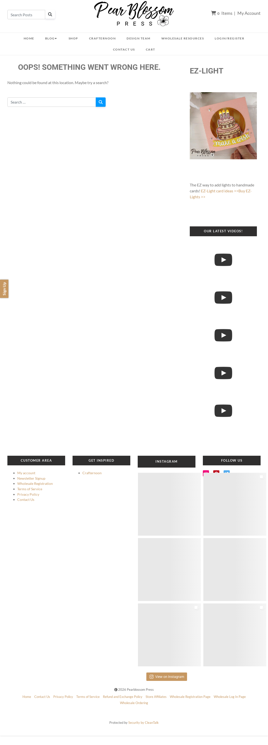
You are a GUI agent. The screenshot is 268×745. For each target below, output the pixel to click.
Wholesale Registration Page (190, 697)
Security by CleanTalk (143, 723)
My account (26, 473)
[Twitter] (227, 473)
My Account (249, 13)
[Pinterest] (216, 473)
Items (221, 13)
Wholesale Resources (182, 38)
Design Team (139, 38)
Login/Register (229, 38)
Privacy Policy (28, 494)
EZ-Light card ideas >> (219, 190)
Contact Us (124, 49)
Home (29, 38)
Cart (150, 49)
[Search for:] (51, 102)
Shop (73, 38)
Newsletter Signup (31, 478)
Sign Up (4, 288)
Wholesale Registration (35, 483)
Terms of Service (29, 489)
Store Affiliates (156, 697)
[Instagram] (206, 473)
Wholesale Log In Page (230, 697)
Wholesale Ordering (134, 703)
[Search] (50, 14)
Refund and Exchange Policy (122, 697)
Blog (51, 38)
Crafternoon (102, 38)
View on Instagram (166, 676)
